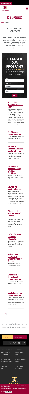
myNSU (10, 1)
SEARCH (2, 1)
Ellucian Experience (21, 371)
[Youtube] (24, 343)
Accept (3, 391)
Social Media (18, 364)
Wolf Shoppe (4, 371)
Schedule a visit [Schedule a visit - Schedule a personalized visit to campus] (19, 337)
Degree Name (8, 89)
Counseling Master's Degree (14, 188)
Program (7, 78)
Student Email (19, 366)
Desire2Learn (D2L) (20, 359)
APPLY (15, 1)
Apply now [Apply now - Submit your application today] (8, 337)
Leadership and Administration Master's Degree (14, 277)
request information (19, 69)
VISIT (7, 1)
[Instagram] (14, 342)
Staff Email (4, 366)
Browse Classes (19, 352)
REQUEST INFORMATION (6, 3)
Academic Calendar (6, 350)
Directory (3, 357)
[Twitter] (10, 343)
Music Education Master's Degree (15, 294)
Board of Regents (6, 352)
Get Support (18, 368)
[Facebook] (19, 343)
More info (23, 388)
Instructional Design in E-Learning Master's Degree (15, 257)
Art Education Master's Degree (14, 133)
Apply (14, 95)
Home (2, 22)
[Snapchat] (5, 343)
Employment (18, 357)
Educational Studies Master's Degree (14, 213)
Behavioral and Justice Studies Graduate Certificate (14, 169)
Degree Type (8, 83)
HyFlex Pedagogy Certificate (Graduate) (15, 236)
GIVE (19, 1)
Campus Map (4, 354)
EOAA (2, 368)
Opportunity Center (6, 361)
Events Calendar (5, 359)
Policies (17, 361)
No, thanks (9, 391)
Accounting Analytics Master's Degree (15, 104)
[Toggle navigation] (27, 8)
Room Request (5, 364)
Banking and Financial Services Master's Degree (15, 148)
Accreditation (19, 350)
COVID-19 (17, 354)
